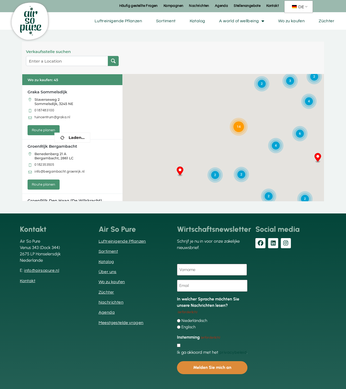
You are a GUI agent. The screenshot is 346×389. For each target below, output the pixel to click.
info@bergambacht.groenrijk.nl (59, 171)
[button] (180, 172)
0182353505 (44, 165)
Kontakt (272, 6)
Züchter (326, 21)
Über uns (108, 272)
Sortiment (166, 21)
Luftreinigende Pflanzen (118, 21)
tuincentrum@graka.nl (52, 117)
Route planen (43, 130)
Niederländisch (194, 318)
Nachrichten (193, 6)
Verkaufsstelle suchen (48, 52)
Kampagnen (166, 6)
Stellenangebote (244, 6)
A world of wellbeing (241, 21)
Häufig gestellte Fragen (129, 6)
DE (298, 7)
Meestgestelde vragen (121, 323)
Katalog (197, 21)
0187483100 (44, 110)
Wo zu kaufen (291, 21)
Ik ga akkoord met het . (212, 350)
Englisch (188, 325)
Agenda (217, 6)
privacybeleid (233, 350)
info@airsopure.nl (41, 270)
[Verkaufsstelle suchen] (113, 61)
